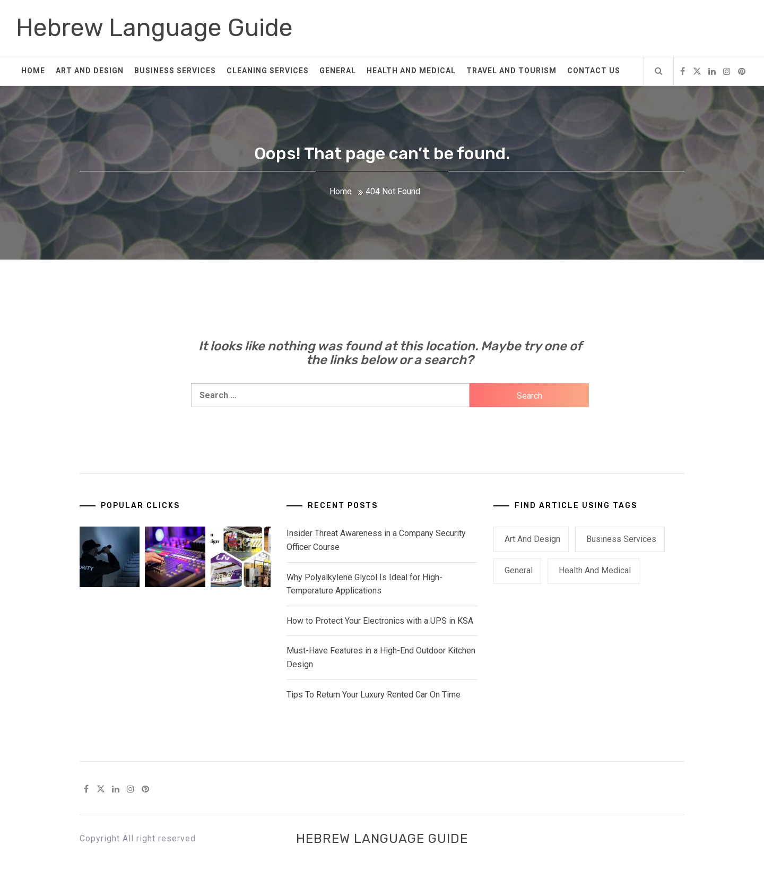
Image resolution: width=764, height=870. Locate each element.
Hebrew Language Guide (154, 27)
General (337, 70)
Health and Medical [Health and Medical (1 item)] (595, 570)
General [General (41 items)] (519, 570)
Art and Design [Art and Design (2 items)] (532, 539)
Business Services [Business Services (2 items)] (621, 539)
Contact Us (593, 70)
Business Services (175, 70)
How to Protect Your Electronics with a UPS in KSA (379, 621)
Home (33, 70)
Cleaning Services (268, 70)
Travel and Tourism (511, 70)
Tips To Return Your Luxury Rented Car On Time (373, 695)
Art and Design (90, 70)
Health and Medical (411, 70)
